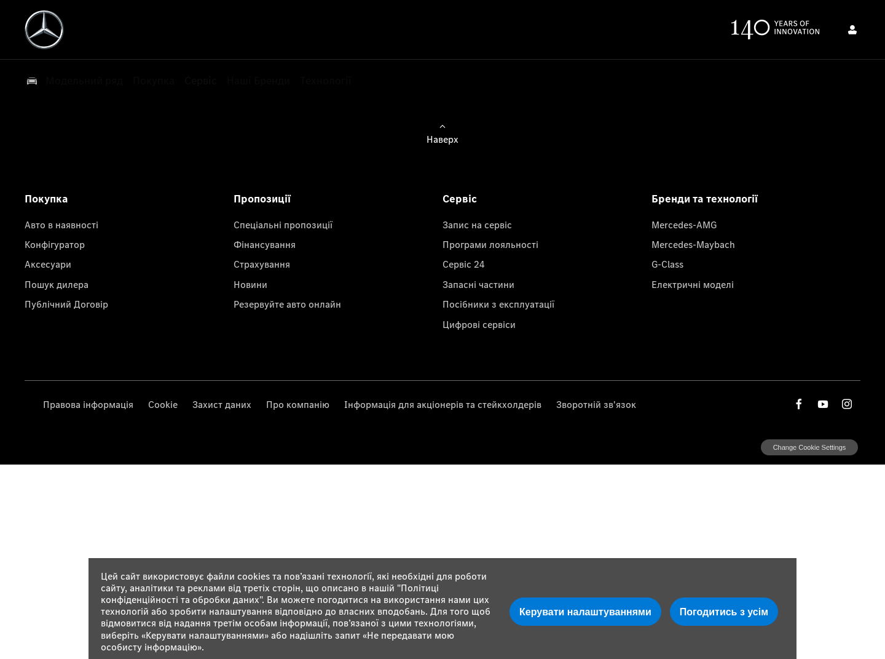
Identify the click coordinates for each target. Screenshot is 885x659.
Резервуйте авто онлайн (287, 304)
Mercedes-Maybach (693, 244)
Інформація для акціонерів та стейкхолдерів (442, 404)
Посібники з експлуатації (498, 304)
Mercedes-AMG (684, 224)
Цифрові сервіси (479, 324)
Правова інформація (88, 404)
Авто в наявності (61, 224)
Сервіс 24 (463, 264)
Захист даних (221, 404)
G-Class (667, 264)
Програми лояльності (490, 244)
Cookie (163, 404)
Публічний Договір (66, 304)
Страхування (262, 264)
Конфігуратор (55, 244)
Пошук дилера (56, 284)
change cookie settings (809, 447)
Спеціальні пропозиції (283, 224)
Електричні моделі (692, 284)
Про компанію (297, 404)
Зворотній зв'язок (596, 404)
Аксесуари (48, 264)
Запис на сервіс (477, 224)
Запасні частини (478, 284)
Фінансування (265, 244)
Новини (250, 284)
